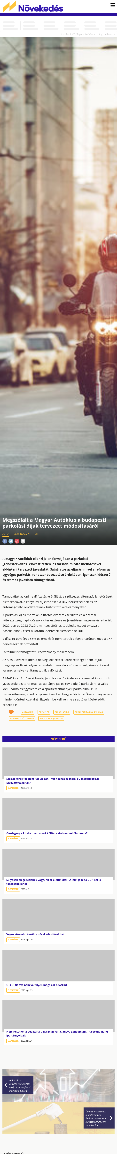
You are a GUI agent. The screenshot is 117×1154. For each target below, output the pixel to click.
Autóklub (27, 712)
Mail (23, 541)
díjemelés (44, 712)
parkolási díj (62, 712)
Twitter (10, 541)
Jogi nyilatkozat (107, 34)
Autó (5, 533)
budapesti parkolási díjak (89, 712)
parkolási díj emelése (51, 718)
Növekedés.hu (32, 6)
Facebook (4, 541)
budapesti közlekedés (22, 718)
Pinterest (17, 541)
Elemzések (13, 788)
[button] (112, 6)
